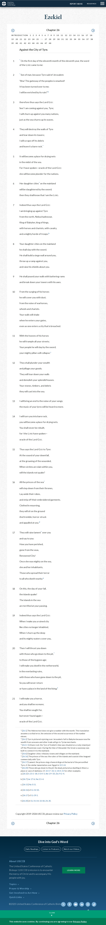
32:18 (42, 801)
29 (54, 39)
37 (87, 39)
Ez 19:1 (34, 795)
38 (92, 39)
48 (50, 43)
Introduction (19, 35)
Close (52, 913)
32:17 (48, 771)
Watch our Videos (72, 849)
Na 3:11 (32, 784)
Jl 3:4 (40, 773)
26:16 (25, 756)
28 (50, 39)
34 (75, 39)
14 (74, 35)
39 (12, 43)
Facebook (69, 904)
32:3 (61, 765)
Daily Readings (32, 849)
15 (78, 35)
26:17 (25, 762)
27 (46, 39)
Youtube (75, 904)
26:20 (25, 768)
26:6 (24, 753)
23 (29, 39)
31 (62, 39)
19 (12, 39)
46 (41, 43)
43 (29, 43)
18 (91, 35)
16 (82, 35)
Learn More (73, 870)
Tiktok (94, 904)
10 (57, 35)
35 (79, 39)
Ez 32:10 (35, 790)
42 (25, 43)
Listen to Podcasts (51, 849)
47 (46, 43)
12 (66, 35)
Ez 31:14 (35, 801)
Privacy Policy (70, 813)
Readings (91, 3)
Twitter (63, 904)
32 (67, 39)
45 (37, 43)
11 (62, 35)
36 (83, 39)
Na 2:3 (38, 779)
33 (71, 39)
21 (21, 39)
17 (87, 35)
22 (25, 39)
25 (37, 39)
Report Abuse (76, 4)
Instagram (88, 904)
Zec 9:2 (59, 773)
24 (33, 39)
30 (58, 39)
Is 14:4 (58, 771)
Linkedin (81, 904)
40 (17, 43)
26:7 (25, 779)
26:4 (24, 745)
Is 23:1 (31, 773)
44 (33, 43)
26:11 (25, 784)
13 (70, 35)
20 (17, 39)
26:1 (24, 730)
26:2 (24, 739)
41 (21, 43)
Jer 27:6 (31, 779)
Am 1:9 (48, 773)
